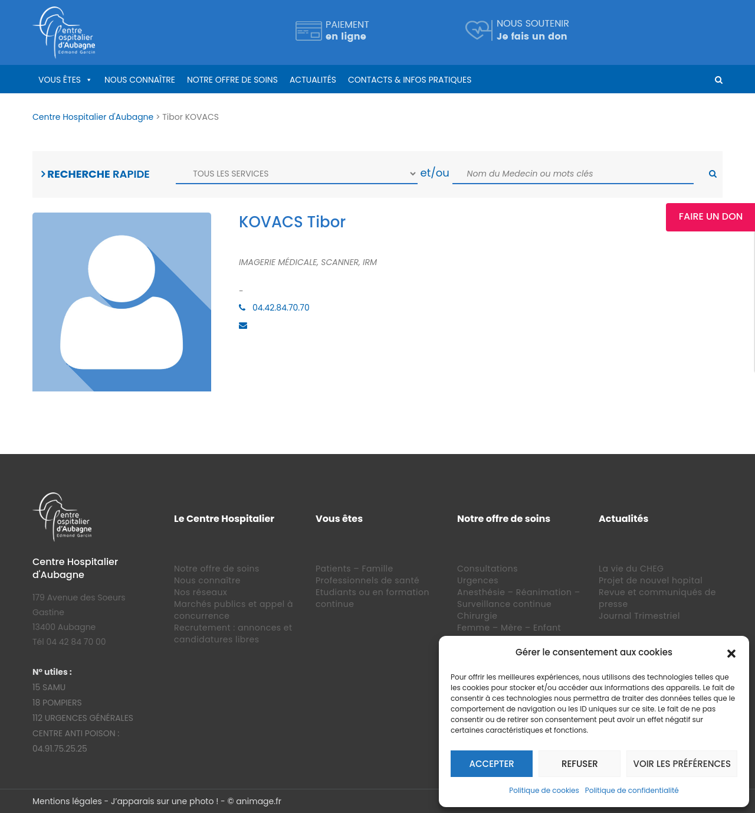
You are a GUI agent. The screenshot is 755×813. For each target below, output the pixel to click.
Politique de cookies (544, 790)
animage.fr (258, 801)
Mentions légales (67, 801)
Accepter (492, 764)
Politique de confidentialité (632, 790)
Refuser (580, 764)
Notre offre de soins (232, 80)
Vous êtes (59, 80)
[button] (731, 652)
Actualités (313, 80)
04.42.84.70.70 (281, 308)
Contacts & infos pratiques (409, 80)
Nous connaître (139, 80)
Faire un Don (711, 216)
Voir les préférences (682, 764)
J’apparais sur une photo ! (164, 801)
